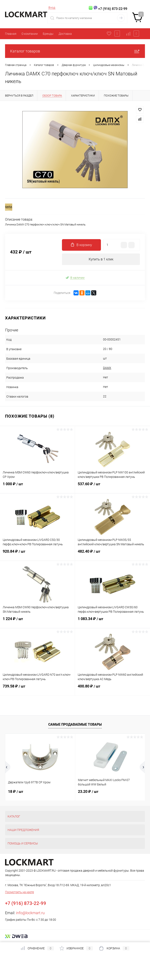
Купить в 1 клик (101, 259)
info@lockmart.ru (30, 913)
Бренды (48, 33)
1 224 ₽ (37, 621)
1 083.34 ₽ (112, 621)
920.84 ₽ (37, 554)
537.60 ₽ (112, 486)
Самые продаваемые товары (75, 724)
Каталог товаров (75, 51)
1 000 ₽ (37, 486)
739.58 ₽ (37, 689)
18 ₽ (15, 791)
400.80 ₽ (112, 689)
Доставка (65, 33)
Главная (10, 33)
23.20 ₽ (88, 791)
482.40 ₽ (112, 554)
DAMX (107, 368)
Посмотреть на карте (19, 892)
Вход (51, 7)
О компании (29, 33)
